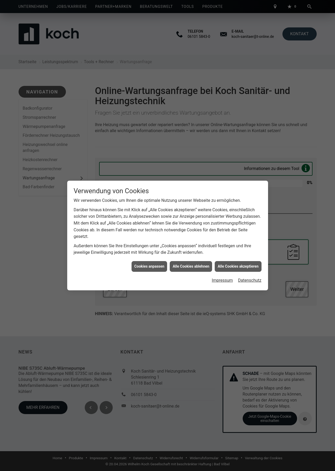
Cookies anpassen (149, 264)
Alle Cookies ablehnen (191, 264)
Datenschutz (249, 278)
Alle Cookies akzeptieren (238, 264)
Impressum (222, 278)
